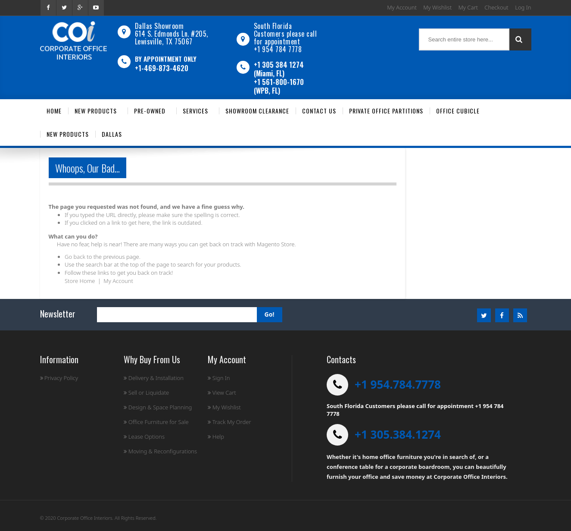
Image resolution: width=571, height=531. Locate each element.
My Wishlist (437, 7)
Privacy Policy (59, 378)
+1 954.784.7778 (398, 384)
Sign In (219, 378)
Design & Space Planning (158, 407)
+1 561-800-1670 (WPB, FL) (279, 86)
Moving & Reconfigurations (160, 451)
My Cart (468, 7)
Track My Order (229, 422)
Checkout (496, 7)
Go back (75, 257)
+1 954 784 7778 (278, 49)
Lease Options (144, 436)
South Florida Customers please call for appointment (285, 34)
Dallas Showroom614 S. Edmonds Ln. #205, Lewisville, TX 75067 (171, 34)
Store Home (80, 281)
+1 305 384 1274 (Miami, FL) (279, 69)
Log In (523, 7)
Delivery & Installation (154, 378)
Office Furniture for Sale (156, 422)
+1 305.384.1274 (398, 434)
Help (216, 436)
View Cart (222, 392)
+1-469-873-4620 (161, 68)
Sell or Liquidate (146, 392)
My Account (402, 7)
